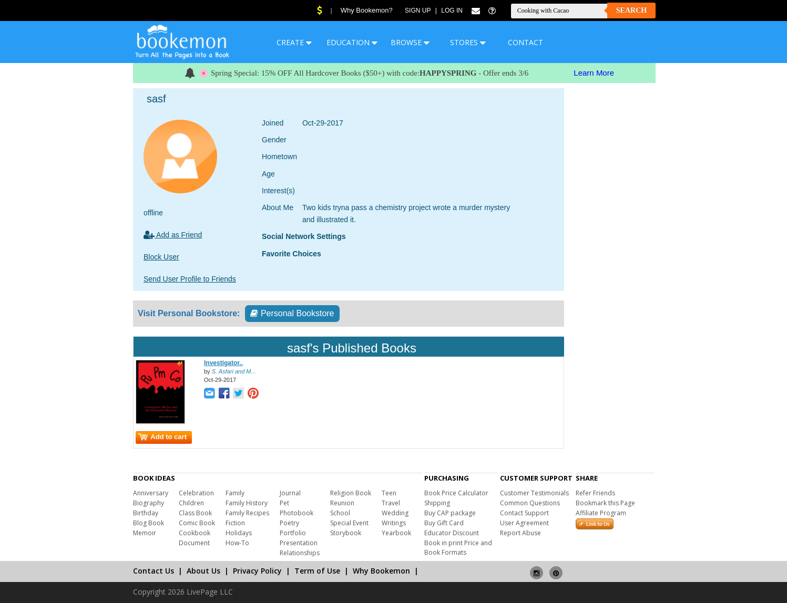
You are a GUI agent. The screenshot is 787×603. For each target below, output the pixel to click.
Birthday (145, 512)
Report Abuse (520, 532)
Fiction (235, 522)
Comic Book (197, 522)
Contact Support (524, 512)
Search (631, 10)
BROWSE (410, 42)
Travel (391, 502)
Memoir (144, 532)
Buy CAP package (450, 512)
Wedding (395, 512)
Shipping (437, 502)
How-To (237, 542)
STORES (468, 42)
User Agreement (524, 522)
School (340, 512)
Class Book (195, 512)
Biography (148, 502)
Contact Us (153, 571)
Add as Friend (173, 235)
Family (235, 492)
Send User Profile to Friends (190, 279)
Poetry (289, 522)
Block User (161, 257)
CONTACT (525, 42)
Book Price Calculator (456, 492)
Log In (452, 10)
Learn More (594, 72)
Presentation (299, 542)
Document (194, 542)
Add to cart (162, 437)
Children (191, 502)
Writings (394, 522)
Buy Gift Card (444, 522)
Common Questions (530, 502)
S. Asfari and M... (234, 371)
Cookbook (194, 532)
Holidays (239, 532)
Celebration (196, 492)
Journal (290, 492)
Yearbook (396, 532)
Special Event (349, 522)
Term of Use (317, 571)
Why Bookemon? (367, 10)
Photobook (296, 512)
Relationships (300, 552)
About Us (203, 571)
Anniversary (150, 492)
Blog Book (148, 522)
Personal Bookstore (292, 313)
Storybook (345, 532)
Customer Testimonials (534, 492)
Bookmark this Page (605, 502)
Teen (389, 492)
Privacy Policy (257, 571)
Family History (247, 502)
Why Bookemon (381, 571)
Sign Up (418, 10)
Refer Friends (595, 492)
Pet (284, 502)
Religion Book (350, 492)
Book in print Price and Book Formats (458, 547)
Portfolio (293, 532)
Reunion (342, 502)
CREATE (294, 42)
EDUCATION (351, 42)
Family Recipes (247, 512)
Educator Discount (451, 532)
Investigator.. (223, 363)
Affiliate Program (601, 512)
